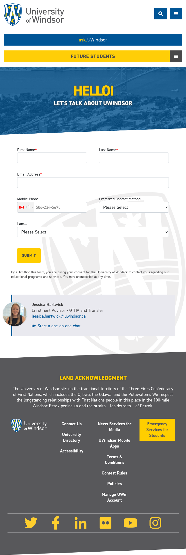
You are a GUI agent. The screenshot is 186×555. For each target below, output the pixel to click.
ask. (93, 40)
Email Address (29, 174)
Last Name (108, 149)
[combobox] (25, 207)
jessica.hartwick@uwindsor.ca (59, 316)
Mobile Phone (28, 198)
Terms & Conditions (114, 460)
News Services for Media (114, 427)
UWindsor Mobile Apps (114, 443)
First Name (27, 149)
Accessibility (71, 451)
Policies (114, 484)
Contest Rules (114, 473)
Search (160, 13)
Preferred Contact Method (119, 198)
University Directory (71, 437)
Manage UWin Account (114, 497)
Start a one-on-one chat (59, 326)
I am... (22, 223)
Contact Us (72, 424)
